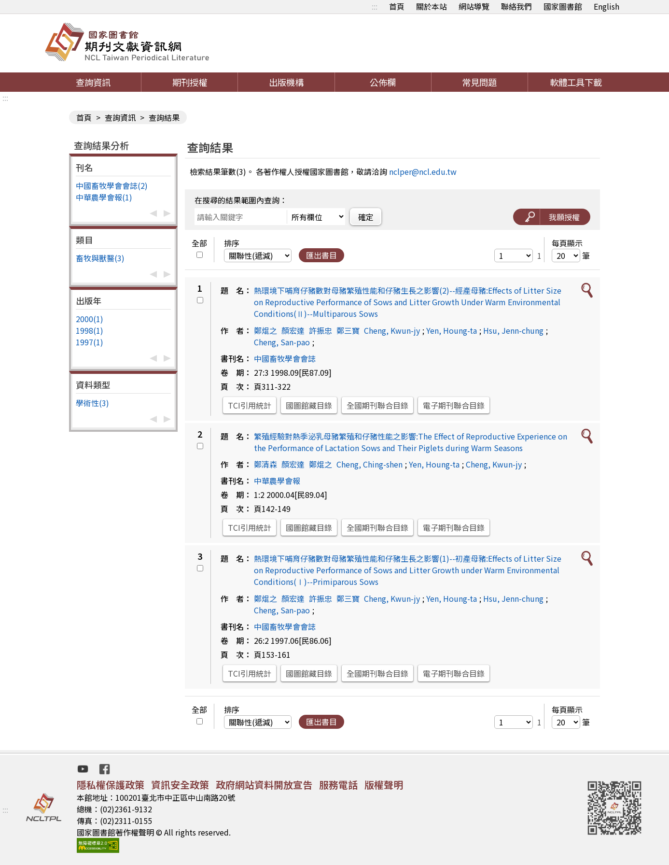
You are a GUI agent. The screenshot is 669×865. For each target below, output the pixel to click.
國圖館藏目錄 (309, 405)
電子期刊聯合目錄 (454, 405)
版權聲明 (383, 785)
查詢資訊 (93, 82)
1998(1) (89, 330)
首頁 (396, 6)
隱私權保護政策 (110, 785)
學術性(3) (92, 403)
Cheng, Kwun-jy (392, 330)
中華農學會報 (277, 480)
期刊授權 (189, 82)
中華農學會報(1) (104, 197)
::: (374, 6)
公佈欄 (383, 82)
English (606, 6)
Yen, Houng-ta (451, 330)
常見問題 (479, 82)
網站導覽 (474, 6)
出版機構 (286, 82)
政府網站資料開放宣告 (264, 785)
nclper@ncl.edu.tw (423, 171)
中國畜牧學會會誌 (285, 358)
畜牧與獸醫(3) (100, 258)
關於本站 (431, 6)
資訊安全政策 (180, 785)
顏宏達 (293, 330)
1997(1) (89, 342)
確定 (366, 217)
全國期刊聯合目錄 (377, 405)
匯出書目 (321, 255)
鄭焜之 (265, 330)
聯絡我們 (516, 6)
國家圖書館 (563, 6)
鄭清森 (265, 464)
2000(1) (89, 319)
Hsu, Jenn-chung (513, 330)
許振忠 (320, 330)
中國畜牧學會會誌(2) (112, 185)
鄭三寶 (348, 330)
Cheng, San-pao (282, 342)
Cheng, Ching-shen (369, 464)
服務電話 (338, 785)
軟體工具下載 (576, 82)
